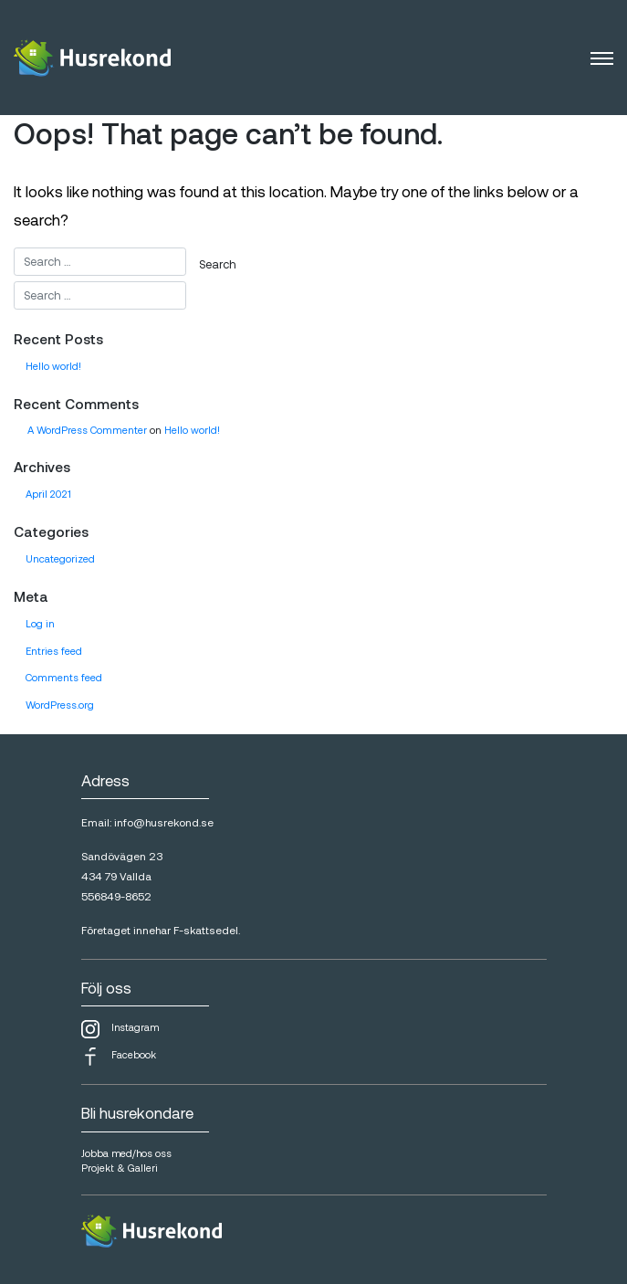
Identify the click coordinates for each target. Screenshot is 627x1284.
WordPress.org (60, 704)
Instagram (120, 1029)
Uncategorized (60, 558)
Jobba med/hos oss (126, 1153)
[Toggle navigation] (601, 57)
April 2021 (48, 494)
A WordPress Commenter (87, 430)
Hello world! (53, 366)
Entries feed (54, 651)
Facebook (118, 1056)
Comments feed (64, 677)
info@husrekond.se (164, 822)
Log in (40, 623)
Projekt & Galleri (119, 1167)
